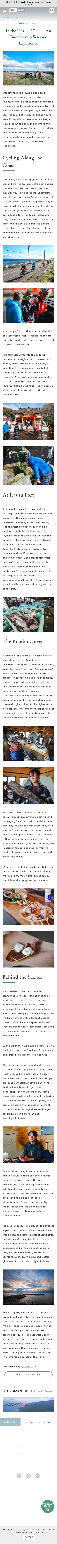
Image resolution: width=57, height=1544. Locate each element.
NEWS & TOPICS (19, 1391)
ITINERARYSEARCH (47, 1505)
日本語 (12, 10)
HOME (5, 1391)
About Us (12, 1485)
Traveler (10, 1422)
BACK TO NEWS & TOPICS (28, 1374)
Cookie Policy (43, 1485)
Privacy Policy (27, 1485)
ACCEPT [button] (29, 1537)
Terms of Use (25, 1490)
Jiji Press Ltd (27, 1366)
